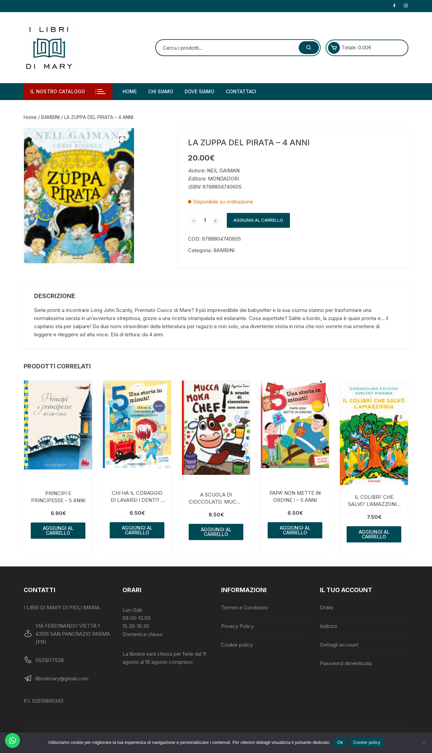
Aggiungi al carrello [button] (58, 530)
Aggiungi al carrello (258, 220)
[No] (423, 742)
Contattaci (241, 91)
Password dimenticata (346, 663)
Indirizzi (328, 626)
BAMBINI (50, 117)
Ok (340, 742)
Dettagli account (339, 644)
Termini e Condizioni (244, 607)
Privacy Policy (237, 626)
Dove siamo (199, 91)
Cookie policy (237, 644)
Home (130, 91)
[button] (122, 140)
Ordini (326, 607)
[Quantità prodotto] (205, 220)
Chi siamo (160, 91)
